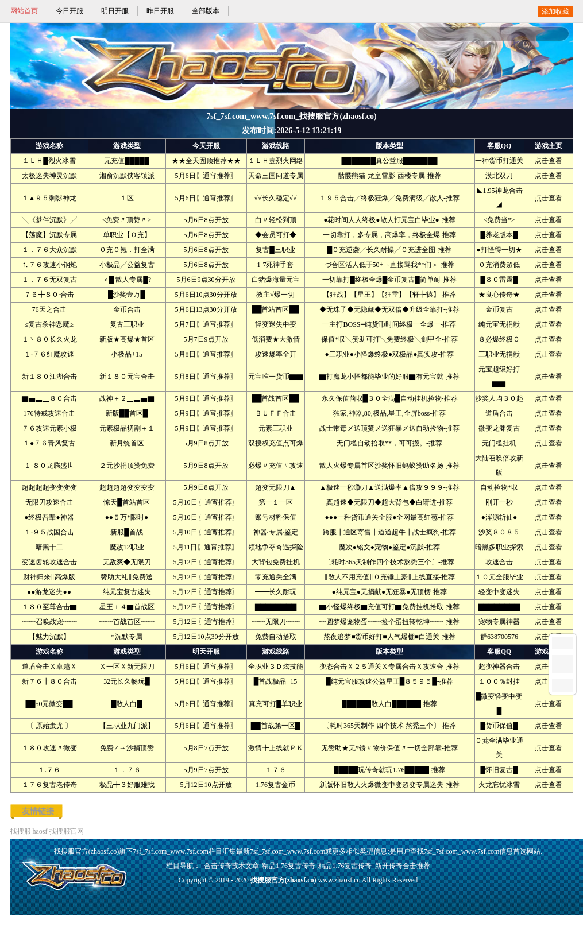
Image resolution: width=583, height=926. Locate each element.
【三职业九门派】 (127, 726)
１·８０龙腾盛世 (49, 466)
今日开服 (69, 11)
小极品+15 (126, 354)
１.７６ (49, 770)
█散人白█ (126, 704)
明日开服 (115, 11)
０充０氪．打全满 (127, 250)
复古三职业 (127, 324)
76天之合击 (49, 309)
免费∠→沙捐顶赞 (127, 748)
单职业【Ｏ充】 (127, 235)
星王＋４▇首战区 (127, 607)
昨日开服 (160, 11)
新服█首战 (126, 532)
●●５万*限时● (127, 517)
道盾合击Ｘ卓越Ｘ (49, 666)
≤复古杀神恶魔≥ (49, 324)
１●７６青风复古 (49, 443)
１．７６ (127, 770)
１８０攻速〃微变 (49, 748)
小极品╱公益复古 (127, 265)
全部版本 (205, 11)
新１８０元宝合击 (127, 377)
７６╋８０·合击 (49, 294)
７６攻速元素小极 (49, 428)
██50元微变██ (48, 704)
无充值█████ (126, 161)
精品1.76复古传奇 (288, 866)
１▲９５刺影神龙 (49, 198)
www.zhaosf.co (339, 880)
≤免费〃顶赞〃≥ (126, 220)
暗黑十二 (49, 547)
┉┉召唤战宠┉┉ (49, 622)
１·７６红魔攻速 (49, 354)
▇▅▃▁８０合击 (49, 398)
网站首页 (24, 11)
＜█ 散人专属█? (126, 280)
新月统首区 (127, 443)
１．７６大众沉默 (49, 250)
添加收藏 (555, 11)
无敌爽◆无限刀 (127, 562)
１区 (127, 198)
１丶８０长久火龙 (49, 339)
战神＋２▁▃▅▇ (127, 398)
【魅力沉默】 (49, 637)
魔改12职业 (127, 547)
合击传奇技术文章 (231, 866)
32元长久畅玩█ (126, 681)
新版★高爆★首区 (127, 339)
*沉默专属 (126, 637)
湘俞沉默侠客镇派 (127, 176)
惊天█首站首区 (126, 502)
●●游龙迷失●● (49, 592)
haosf (40, 831)
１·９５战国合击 (49, 532)
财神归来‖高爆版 (49, 577)
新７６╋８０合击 (49, 681)
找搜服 (20, 831)
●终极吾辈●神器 (49, 517)
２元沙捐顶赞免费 (127, 466)
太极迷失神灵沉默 (49, 176)
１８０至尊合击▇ (49, 607)
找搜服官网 (66, 831)
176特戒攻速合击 (49, 413)
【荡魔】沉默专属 (49, 235)
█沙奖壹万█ (126, 294)
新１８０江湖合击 (49, 377)
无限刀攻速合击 (49, 502)
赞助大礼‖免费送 (127, 577)
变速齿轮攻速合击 (49, 562)
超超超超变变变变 (49, 487)
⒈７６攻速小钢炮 (49, 265)
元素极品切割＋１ (127, 428)
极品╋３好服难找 (127, 785)
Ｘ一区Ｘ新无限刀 (127, 666)
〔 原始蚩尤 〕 (49, 726)
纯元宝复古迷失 (127, 592)
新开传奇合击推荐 (402, 866)
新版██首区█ (127, 413)
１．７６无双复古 (49, 280)
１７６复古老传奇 (49, 785)
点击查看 (548, 161)
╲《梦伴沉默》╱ (49, 220)
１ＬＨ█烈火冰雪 (49, 161)
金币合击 (127, 309)
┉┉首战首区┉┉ (127, 622)
